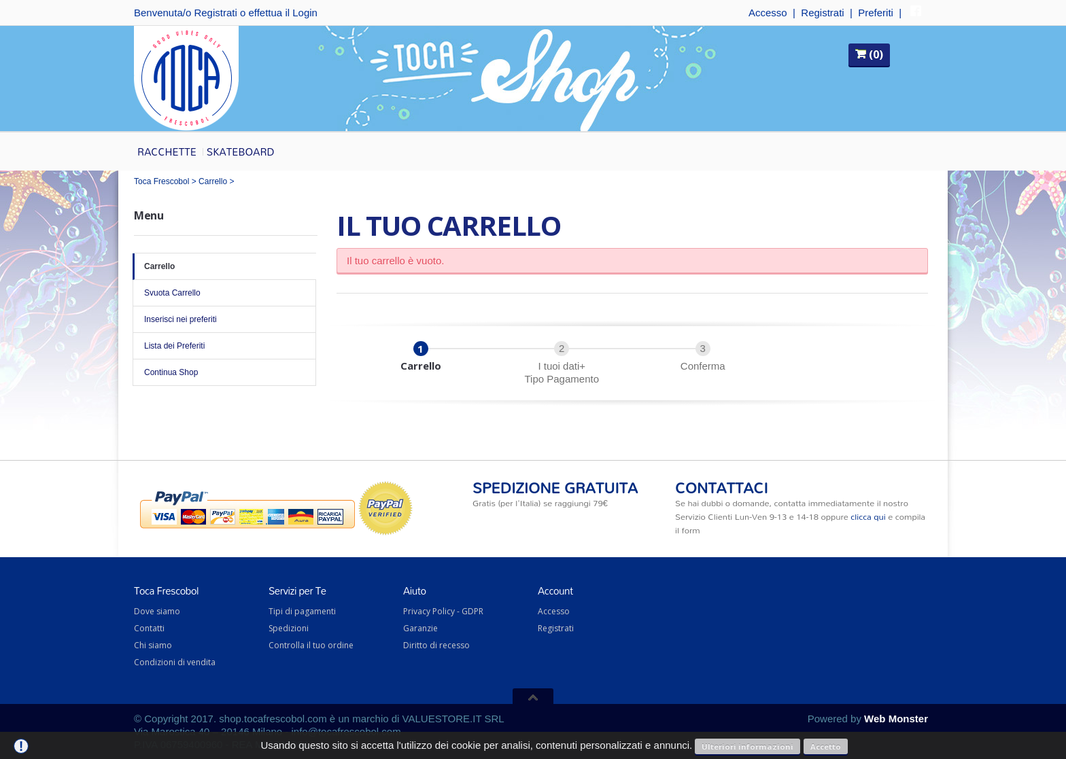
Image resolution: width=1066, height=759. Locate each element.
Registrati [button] (215, 12)
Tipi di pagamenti (302, 611)
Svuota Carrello (224, 293)
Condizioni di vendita (175, 662)
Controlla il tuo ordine (311, 645)
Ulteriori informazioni (747, 746)
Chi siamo (153, 645)
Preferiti (875, 12)
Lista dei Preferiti (224, 346)
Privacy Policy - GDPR (443, 611)
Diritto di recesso (436, 645)
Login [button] (304, 12)
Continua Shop (224, 372)
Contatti (149, 628)
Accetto (825, 746)
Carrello (213, 181)
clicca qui (867, 516)
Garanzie (420, 628)
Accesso (768, 12)
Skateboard (241, 151)
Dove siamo (157, 611)
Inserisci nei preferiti (224, 319)
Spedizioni (289, 628)
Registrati (822, 12)
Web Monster (896, 718)
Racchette (166, 151)
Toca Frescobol (161, 181)
